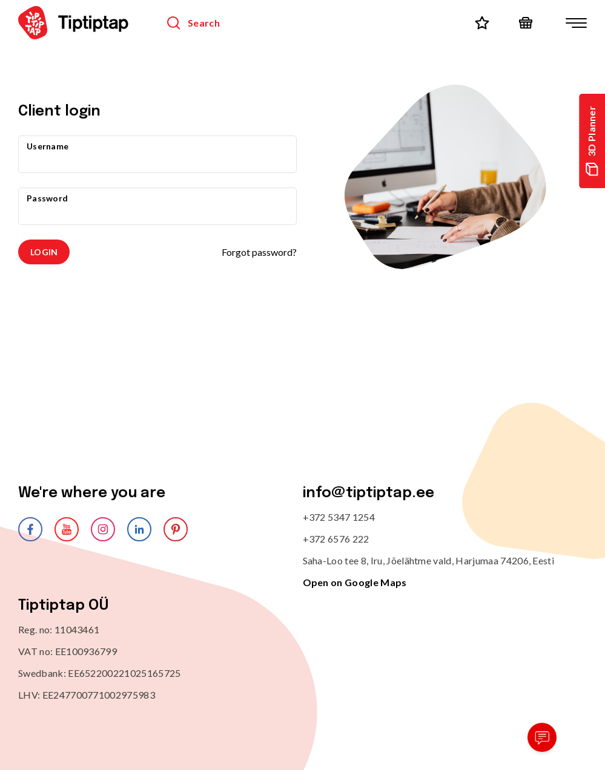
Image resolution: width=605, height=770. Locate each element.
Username (47, 146)
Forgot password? (259, 252)
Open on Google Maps (355, 582)
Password (47, 198)
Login (44, 252)
